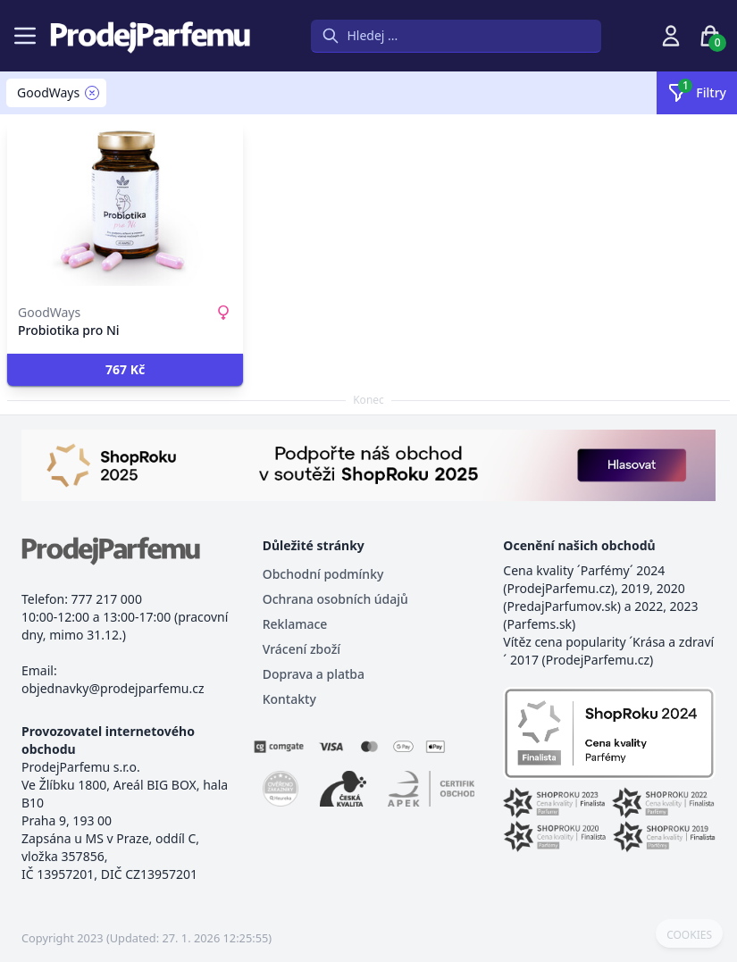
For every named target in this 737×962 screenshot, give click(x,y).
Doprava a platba (313, 673)
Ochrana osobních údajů (335, 598)
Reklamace (295, 623)
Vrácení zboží (301, 648)
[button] (125, 370)
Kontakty (289, 698)
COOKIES (689, 935)
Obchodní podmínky (323, 573)
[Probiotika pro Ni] (125, 207)
